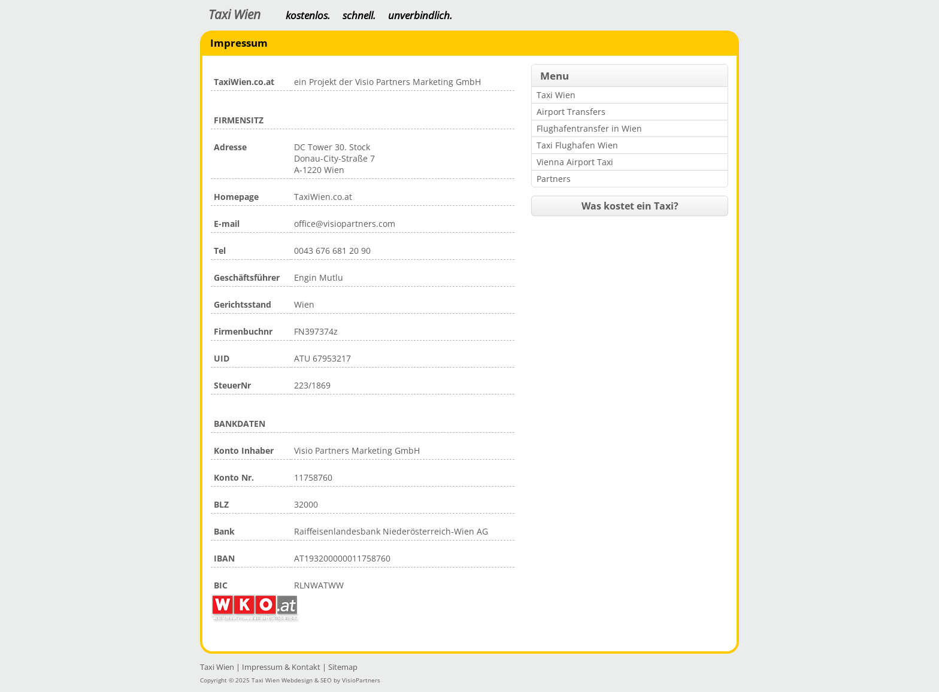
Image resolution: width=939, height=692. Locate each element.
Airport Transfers (571, 111)
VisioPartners (361, 680)
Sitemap (343, 666)
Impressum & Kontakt (281, 666)
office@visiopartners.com (344, 223)
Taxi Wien (234, 14)
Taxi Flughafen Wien (577, 145)
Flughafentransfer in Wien (589, 128)
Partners (554, 178)
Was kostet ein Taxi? (629, 206)
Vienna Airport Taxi (575, 162)
